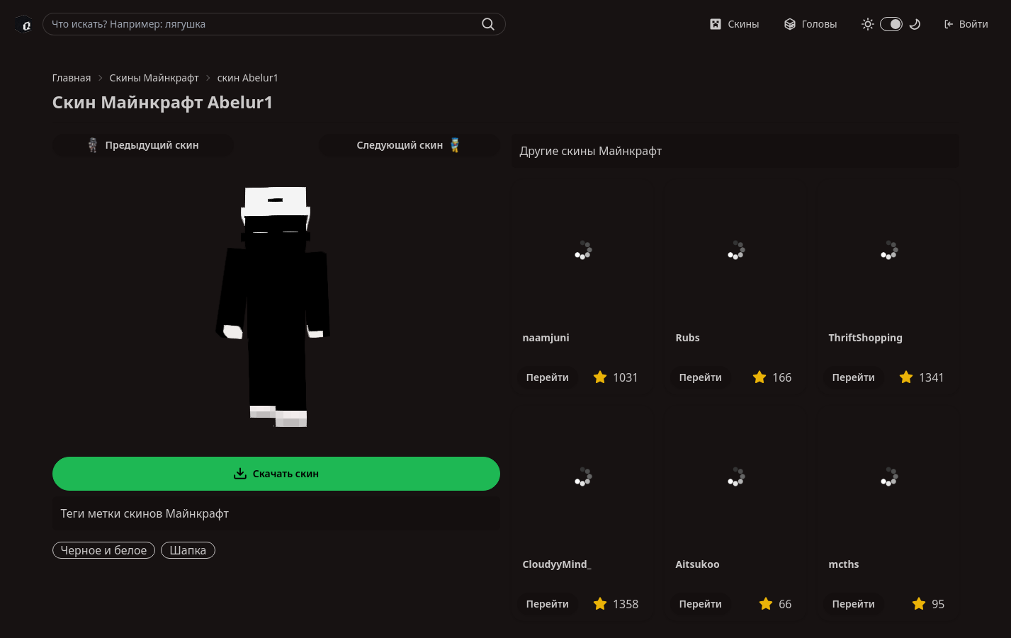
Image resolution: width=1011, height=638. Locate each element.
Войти (966, 23)
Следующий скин (409, 145)
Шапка (187, 550)
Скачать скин (276, 474)
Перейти (547, 377)
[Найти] (488, 24)
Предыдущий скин (142, 145)
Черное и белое (104, 550)
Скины (734, 23)
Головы (810, 23)
